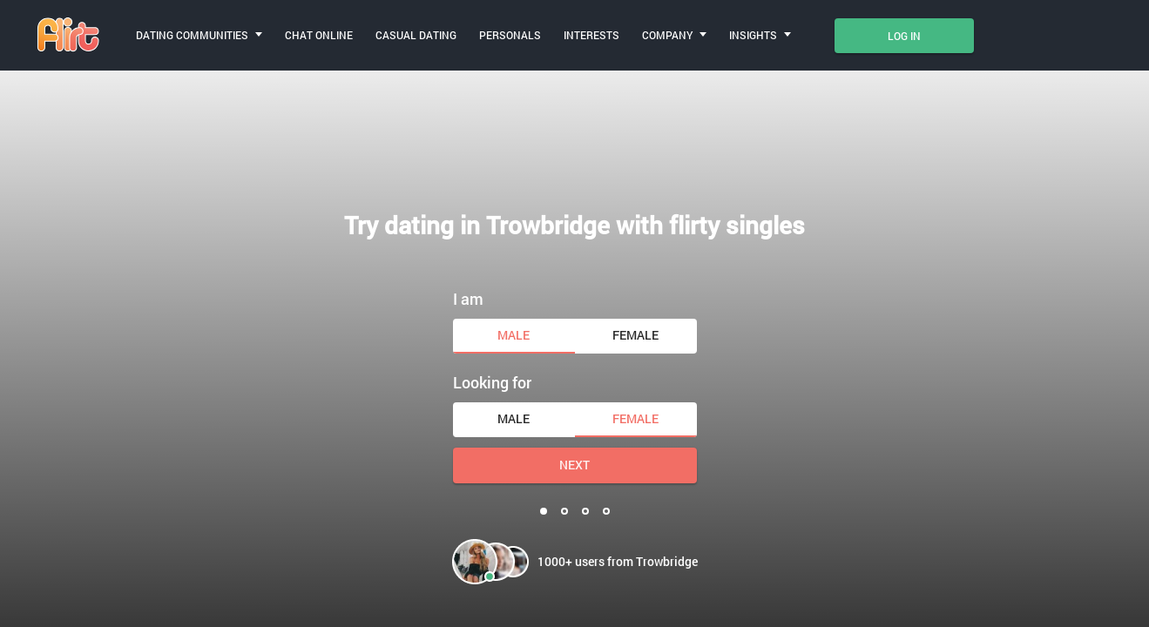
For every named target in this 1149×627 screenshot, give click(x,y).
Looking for (492, 382)
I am (468, 298)
